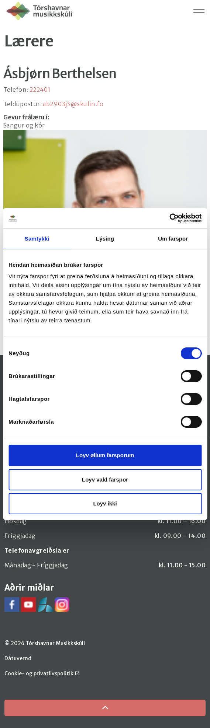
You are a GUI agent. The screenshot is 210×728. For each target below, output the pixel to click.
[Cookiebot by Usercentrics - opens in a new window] (169, 218)
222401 (40, 89)
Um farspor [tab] (173, 238)
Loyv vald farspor (105, 479)
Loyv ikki (105, 503)
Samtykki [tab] (37, 238)
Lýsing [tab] (105, 238)
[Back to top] (105, 708)
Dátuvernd (17, 658)
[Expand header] (199, 11)
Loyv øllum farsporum (105, 455)
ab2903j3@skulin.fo (73, 104)
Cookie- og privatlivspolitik (41, 673)
